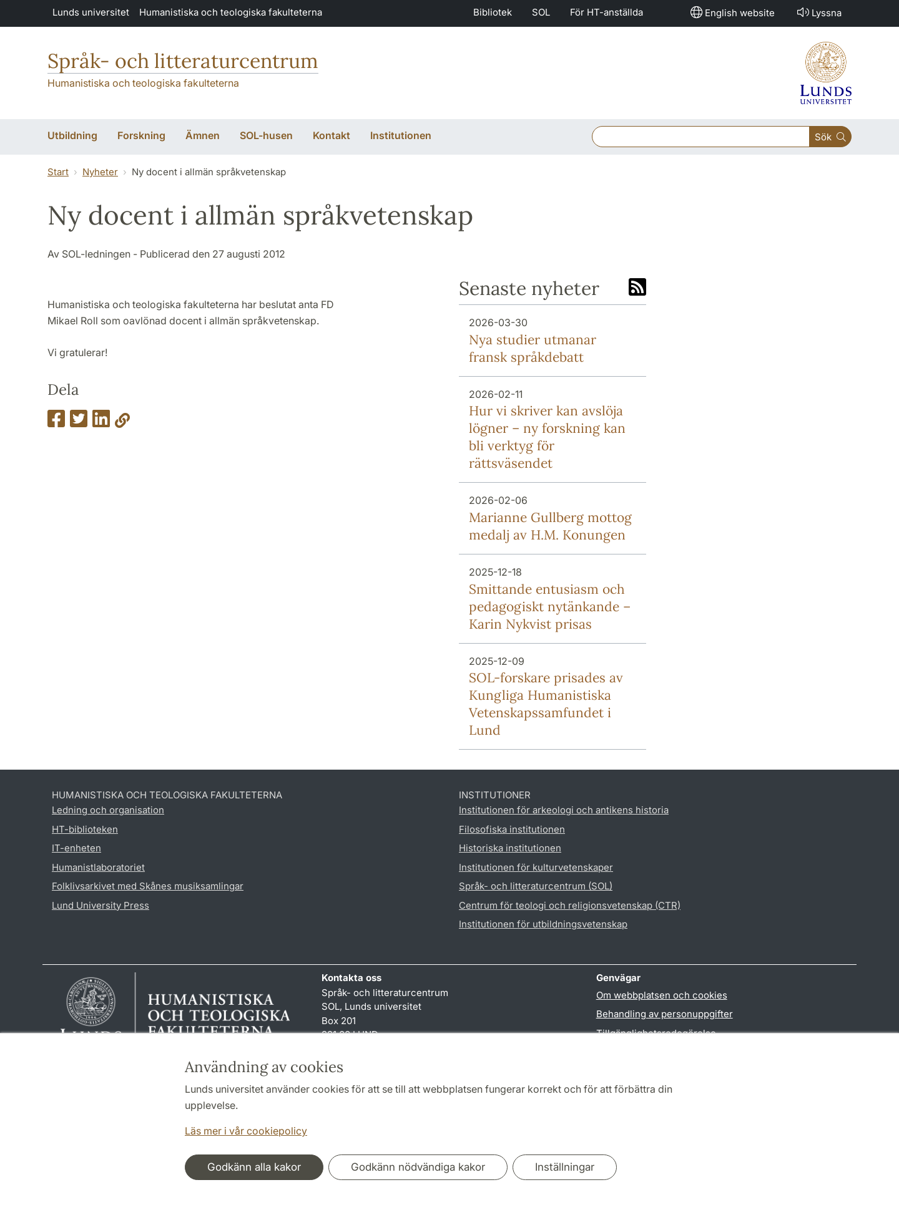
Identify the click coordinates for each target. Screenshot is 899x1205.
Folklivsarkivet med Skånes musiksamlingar (147, 886)
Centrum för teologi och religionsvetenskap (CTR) (569, 905)
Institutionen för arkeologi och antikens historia (564, 810)
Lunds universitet (90, 12)
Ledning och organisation (108, 810)
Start (58, 172)
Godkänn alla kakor (254, 1167)
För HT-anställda (606, 12)
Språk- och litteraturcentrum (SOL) (535, 886)
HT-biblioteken (85, 829)
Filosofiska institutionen (512, 829)
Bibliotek (492, 12)
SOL (541, 12)
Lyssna (818, 12)
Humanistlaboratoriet (98, 867)
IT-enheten (76, 848)
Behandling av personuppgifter (664, 1014)
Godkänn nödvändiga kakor (418, 1167)
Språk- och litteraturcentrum (182, 61)
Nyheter (100, 172)
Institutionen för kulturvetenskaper (536, 867)
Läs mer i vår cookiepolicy (246, 1131)
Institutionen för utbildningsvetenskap (543, 924)
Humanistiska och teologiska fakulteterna (230, 12)
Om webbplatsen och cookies (661, 995)
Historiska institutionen (510, 848)
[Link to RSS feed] (637, 288)
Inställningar (564, 1167)
